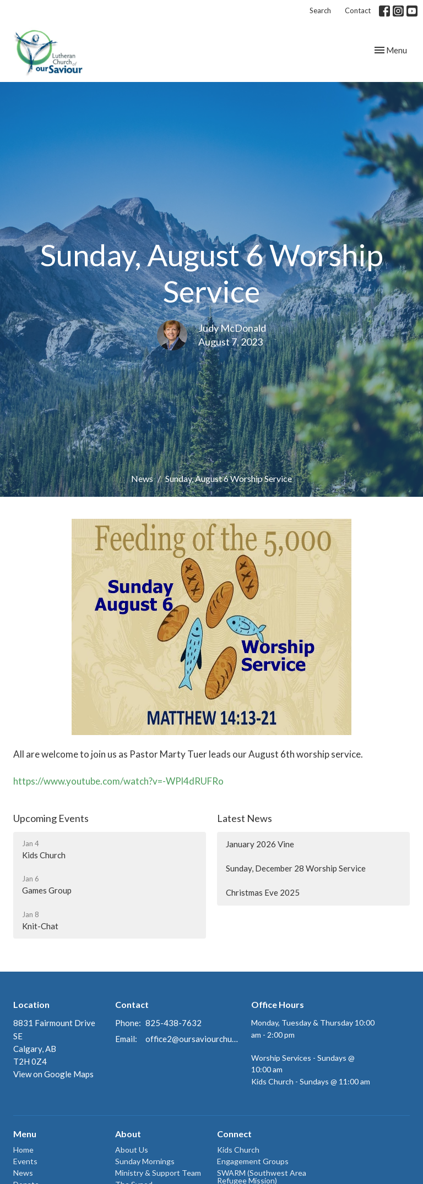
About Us (131, 1149)
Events (25, 1161)
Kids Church (238, 1149)
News (142, 478)
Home (23, 1149)
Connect (234, 1133)
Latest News (244, 818)
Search (320, 10)
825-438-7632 (173, 1023)
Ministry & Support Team (158, 1172)
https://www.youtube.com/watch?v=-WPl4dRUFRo (118, 781)
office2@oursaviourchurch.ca (192, 1039)
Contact (358, 10)
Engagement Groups (253, 1161)
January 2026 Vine (260, 844)
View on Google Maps (53, 1074)
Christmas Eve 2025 (263, 892)
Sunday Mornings (145, 1161)
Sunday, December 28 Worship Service (296, 868)
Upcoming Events (51, 818)
